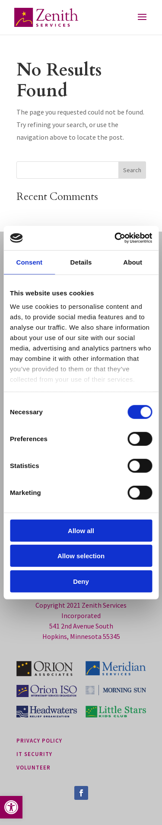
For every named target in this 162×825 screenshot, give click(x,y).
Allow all (81, 530)
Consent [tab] (29, 261)
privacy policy (39, 740)
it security (34, 753)
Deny (81, 581)
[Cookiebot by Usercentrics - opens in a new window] (115, 238)
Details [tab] (81, 261)
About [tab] (132, 261)
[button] (11, 807)
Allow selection (81, 556)
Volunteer (33, 767)
